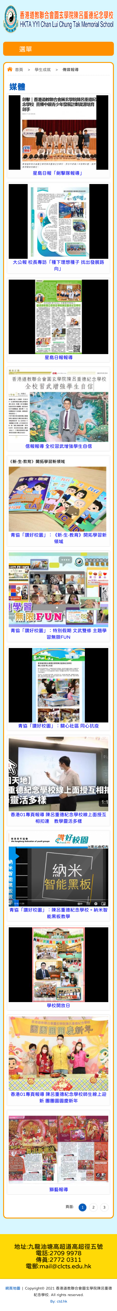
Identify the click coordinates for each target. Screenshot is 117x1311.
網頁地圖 (12, 1288)
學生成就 (43, 70)
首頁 (19, 70)
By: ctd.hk (58, 1301)
